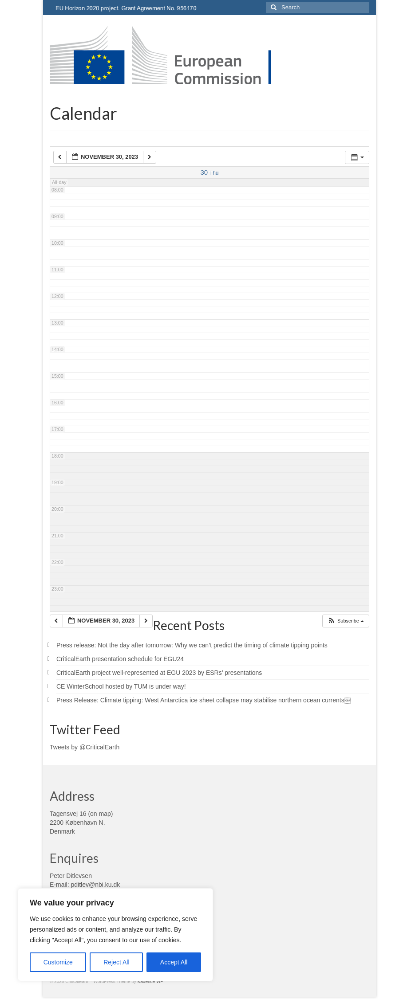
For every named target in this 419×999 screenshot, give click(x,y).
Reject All (116, 962)
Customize (58, 962)
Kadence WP (150, 981)
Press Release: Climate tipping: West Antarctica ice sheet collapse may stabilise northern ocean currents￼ (203, 700)
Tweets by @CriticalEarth (84, 747)
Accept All (173, 962)
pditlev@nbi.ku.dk (95, 884)
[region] (115, 934)
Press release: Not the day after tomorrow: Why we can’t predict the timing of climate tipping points (192, 645)
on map (100, 813)
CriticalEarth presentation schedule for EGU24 (120, 658)
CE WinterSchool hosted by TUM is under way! (121, 686)
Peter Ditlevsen (71, 875)
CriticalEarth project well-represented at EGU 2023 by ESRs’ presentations (159, 672)
